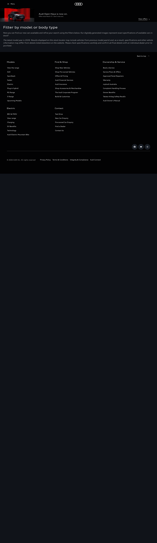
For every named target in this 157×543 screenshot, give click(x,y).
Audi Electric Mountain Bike (18, 135)
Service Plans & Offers (112, 72)
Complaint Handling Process (114, 88)
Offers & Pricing (61, 76)
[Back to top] (143, 56)
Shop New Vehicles (62, 68)
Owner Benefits (109, 92)
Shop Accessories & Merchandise (68, 88)
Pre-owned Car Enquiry (64, 122)
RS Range (11, 92)
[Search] (147, 4)
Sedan (9, 80)
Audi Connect (95, 160)
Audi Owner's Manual (111, 101)
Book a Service (108, 68)
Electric (10, 84)
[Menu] (11, 4)
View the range (13, 68)
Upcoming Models (14, 101)
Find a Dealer (60, 126)
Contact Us (59, 130)
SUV (8, 72)
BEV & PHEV (12, 114)
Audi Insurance (61, 84)
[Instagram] (147, 147)
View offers (144, 19)
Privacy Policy (45, 160)
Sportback (11, 76)
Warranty (106, 80)
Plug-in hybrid (12, 88)
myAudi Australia (110, 84)
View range (11, 118)
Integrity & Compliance (79, 160)
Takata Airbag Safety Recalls (114, 96)
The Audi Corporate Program (66, 92)
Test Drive (59, 114)
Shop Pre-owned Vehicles (65, 72)
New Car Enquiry (61, 118)
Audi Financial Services (64, 80)
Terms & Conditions (60, 160)
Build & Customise (62, 96)
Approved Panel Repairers (113, 76)
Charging (10, 122)
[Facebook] (134, 147)
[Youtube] (141, 147)
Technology (11, 130)
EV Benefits (11, 126)
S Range (10, 96)
